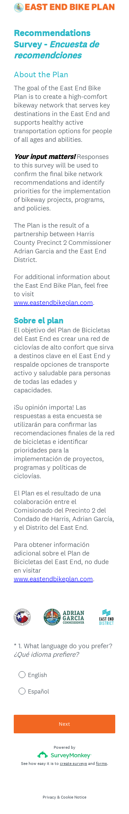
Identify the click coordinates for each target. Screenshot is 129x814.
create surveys (73, 763)
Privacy (49, 797)
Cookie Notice (73, 797)
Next (64, 724)
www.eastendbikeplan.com (53, 302)
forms (101, 763)
